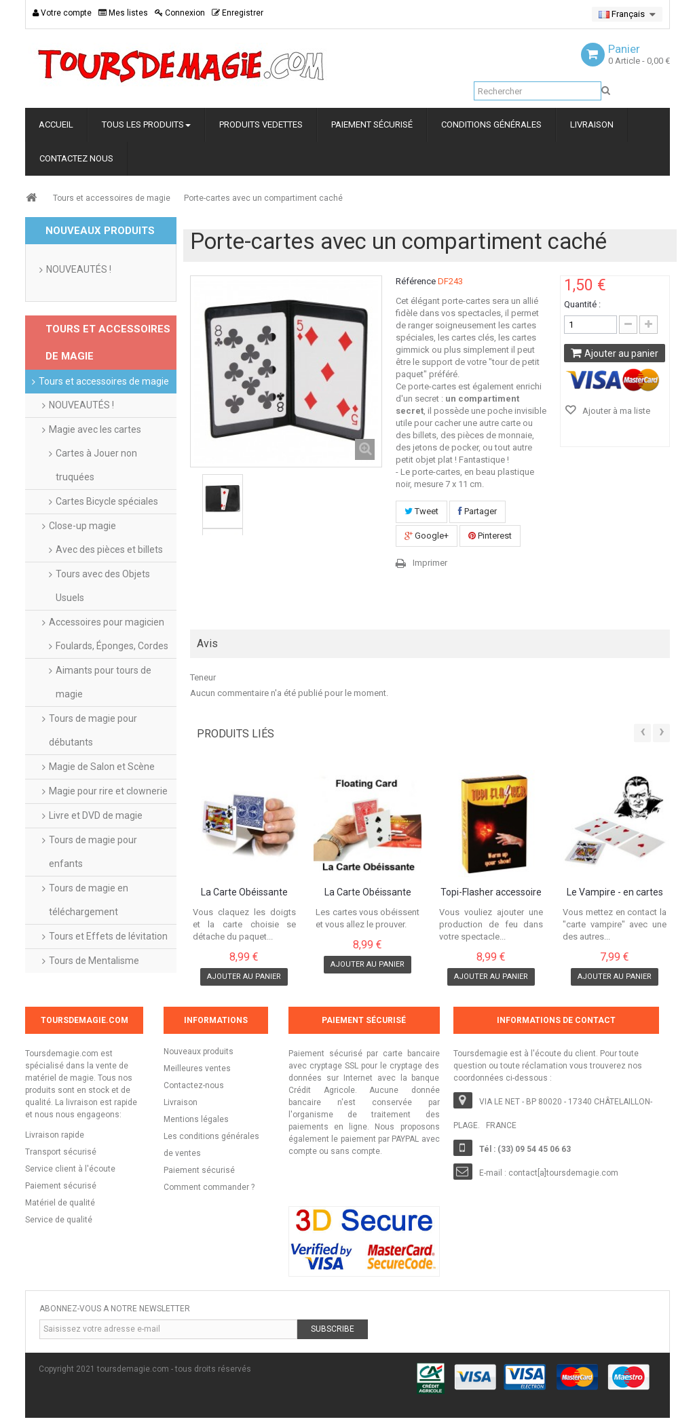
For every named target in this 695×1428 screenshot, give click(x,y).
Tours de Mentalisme (94, 960)
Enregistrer (237, 13)
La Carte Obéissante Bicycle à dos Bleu (244, 892)
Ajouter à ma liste (615, 411)
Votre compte (62, 13)
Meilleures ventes (197, 1068)
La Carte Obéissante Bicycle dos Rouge (367, 892)
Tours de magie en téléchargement (88, 900)
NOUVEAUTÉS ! (78, 269)
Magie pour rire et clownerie (108, 791)
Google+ (427, 535)
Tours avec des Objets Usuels (103, 585)
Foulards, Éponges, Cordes (112, 645)
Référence (416, 281)
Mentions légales (196, 1119)
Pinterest (490, 535)
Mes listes (123, 13)
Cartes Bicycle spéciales (107, 501)
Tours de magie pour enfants (93, 851)
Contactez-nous (194, 1085)
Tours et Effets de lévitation (108, 936)
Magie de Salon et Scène (102, 766)
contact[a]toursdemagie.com (563, 1173)
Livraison (181, 1102)
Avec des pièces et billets (109, 549)
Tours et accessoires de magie (111, 198)
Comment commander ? (209, 1187)
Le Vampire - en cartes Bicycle (615, 892)
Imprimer (430, 563)
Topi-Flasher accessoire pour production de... (491, 892)
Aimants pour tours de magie (103, 682)
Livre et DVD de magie (96, 815)
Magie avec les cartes (95, 429)
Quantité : (582, 304)
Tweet (421, 511)
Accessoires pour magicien (106, 622)
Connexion (180, 13)
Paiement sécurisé (199, 1170)
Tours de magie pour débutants (93, 730)
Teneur (203, 677)
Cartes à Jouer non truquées (96, 465)
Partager (477, 511)
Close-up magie (82, 525)
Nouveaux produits (198, 1051)
